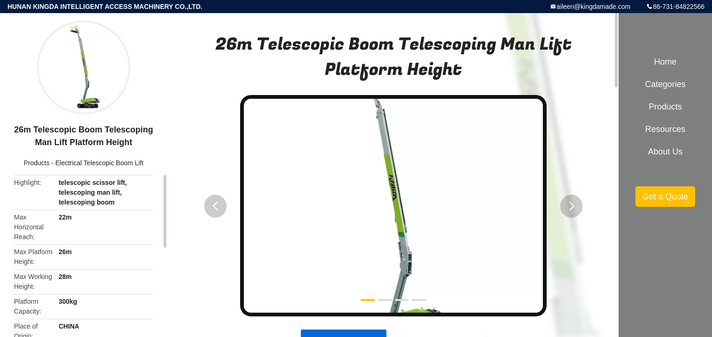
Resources (665, 129)
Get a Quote (665, 196)
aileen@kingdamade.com (593, 6)
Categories (665, 84)
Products (37, 163)
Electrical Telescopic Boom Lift (99, 163)
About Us (665, 151)
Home (665, 61)
